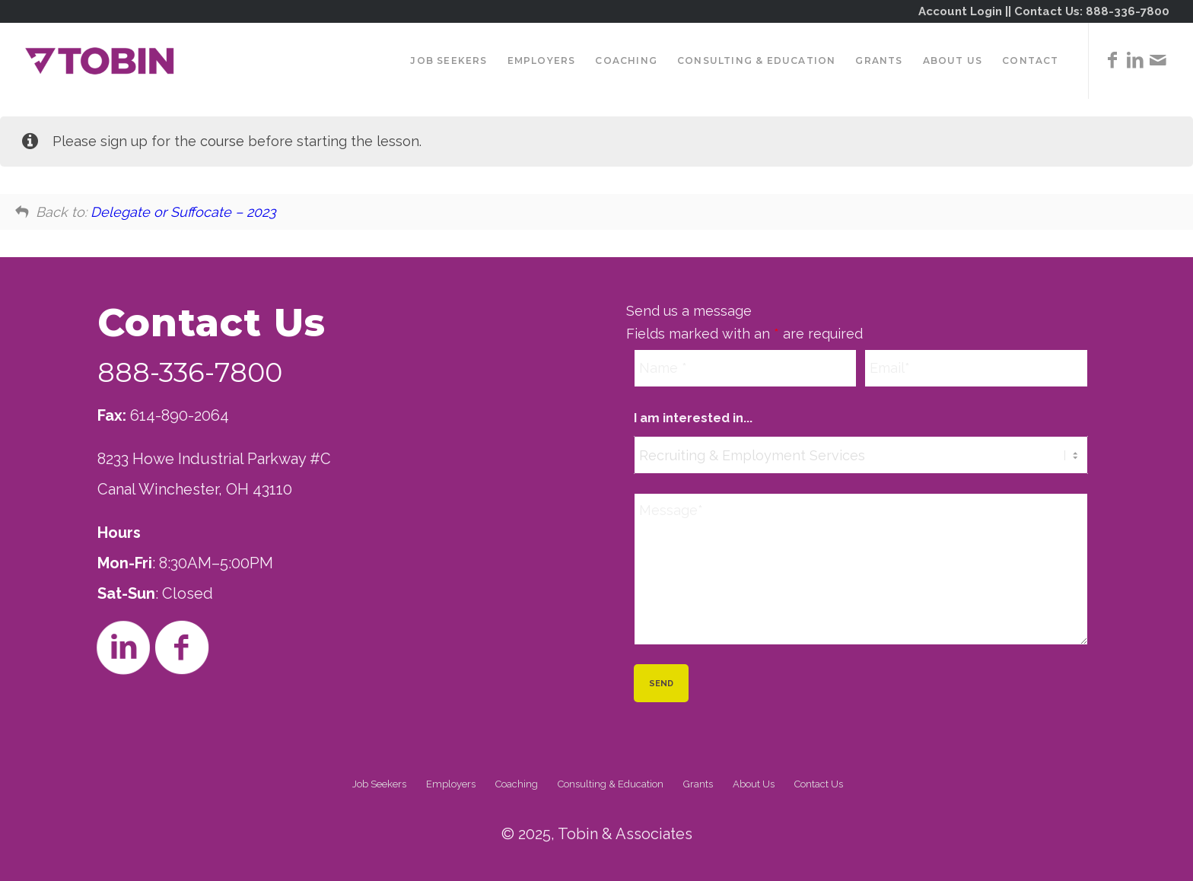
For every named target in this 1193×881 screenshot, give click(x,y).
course (222, 141)
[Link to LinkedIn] (1135, 60)
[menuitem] (448, 61)
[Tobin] (100, 61)
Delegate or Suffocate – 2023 (183, 212)
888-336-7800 (1127, 11)
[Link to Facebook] (1112, 60)
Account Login (960, 11)
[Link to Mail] (1158, 60)
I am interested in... (693, 417)
